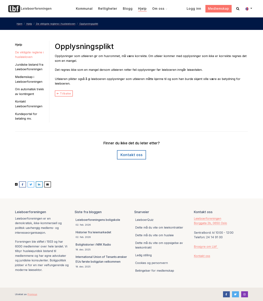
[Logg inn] (194, 8)
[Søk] (236, 8)
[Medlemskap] (218, 9)
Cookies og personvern (151, 263)
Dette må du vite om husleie (154, 235)
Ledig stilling (143, 255)
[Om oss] (159, 8)
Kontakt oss (202, 256)
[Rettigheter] (107, 8)
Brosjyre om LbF (206, 246)
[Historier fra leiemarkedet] (102, 235)
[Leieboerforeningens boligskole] (102, 222)
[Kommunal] (84, 8)
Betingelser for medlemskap (154, 270)
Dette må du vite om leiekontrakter (159, 227)
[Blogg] (127, 8)
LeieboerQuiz (144, 220)
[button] (249, 9)
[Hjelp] (142, 8)
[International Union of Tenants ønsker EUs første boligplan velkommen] (102, 261)
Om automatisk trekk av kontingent (29, 91)
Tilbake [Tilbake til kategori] (64, 93)
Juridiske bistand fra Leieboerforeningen (29, 67)
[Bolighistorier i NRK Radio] (102, 247)
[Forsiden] (29, 8)
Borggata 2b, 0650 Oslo (210, 223)
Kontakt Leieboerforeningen (28, 104)
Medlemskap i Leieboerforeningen (28, 79)
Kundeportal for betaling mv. (26, 116)
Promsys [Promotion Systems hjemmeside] (32, 294)
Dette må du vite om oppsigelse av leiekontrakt (159, 245)
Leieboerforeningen (207, 218)
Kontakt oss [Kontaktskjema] (131, 155)
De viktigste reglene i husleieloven (29, 54)
